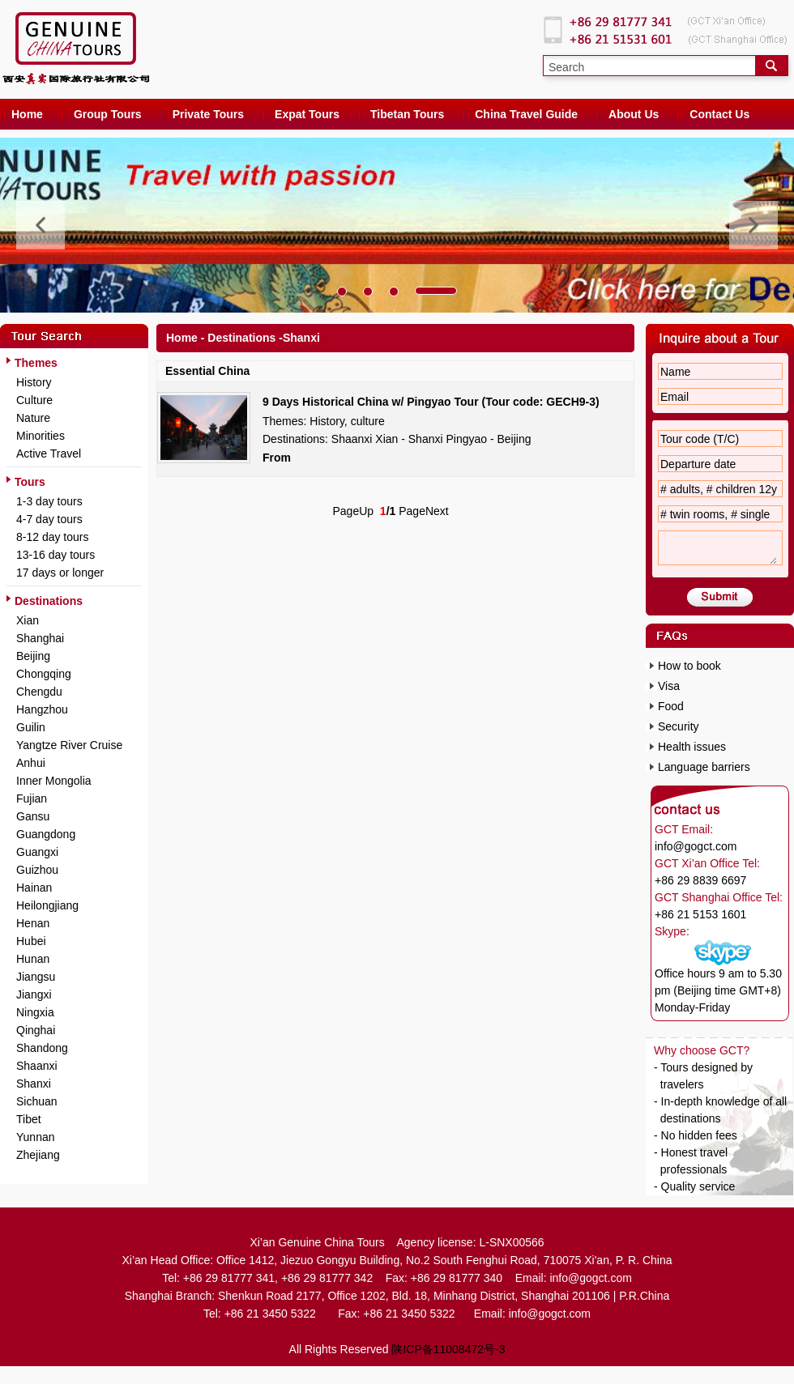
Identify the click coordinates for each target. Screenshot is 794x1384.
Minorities (40, 435)
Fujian (31, 798)
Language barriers (704, 766)
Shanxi (33, 1083)
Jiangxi (34, 994)
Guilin (30, 727)
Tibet (28, 1119)
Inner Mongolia (54, 780)
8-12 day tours (52, 536)
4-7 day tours (49, 519)
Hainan (34, 887)
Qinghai (35, 1030)
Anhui (30, 762)
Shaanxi (37, 1065)
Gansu (32, 816)
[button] (342, 291)
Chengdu (39, 691)
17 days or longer (60, 572)
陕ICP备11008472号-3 (448, 1349)
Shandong (42, 1047)
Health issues (692, 746)
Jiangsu (35, 976)
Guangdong (45, 834)
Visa (669, 685)
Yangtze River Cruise (69, 745)
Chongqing (43, 673)
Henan (32, 923)
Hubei (31, 941)
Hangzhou (42, 709)
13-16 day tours (55, 554)
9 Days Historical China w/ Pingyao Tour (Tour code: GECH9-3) (431, 401)
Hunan (32, 958)
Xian (27, 620)
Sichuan (37, 1101)
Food (671, 706)
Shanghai (40, 638)
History (34, 382)
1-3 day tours (49, 501)
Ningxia (35, 1012)
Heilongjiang (47, 905)
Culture (34, 400)
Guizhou (37, 869)
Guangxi (37, 851)
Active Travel (48, 453)
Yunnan (35, 1137)
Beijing (33, 655)
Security (678, 726)
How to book (689, 665)
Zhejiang (38, 1154)
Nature (33, 417)
